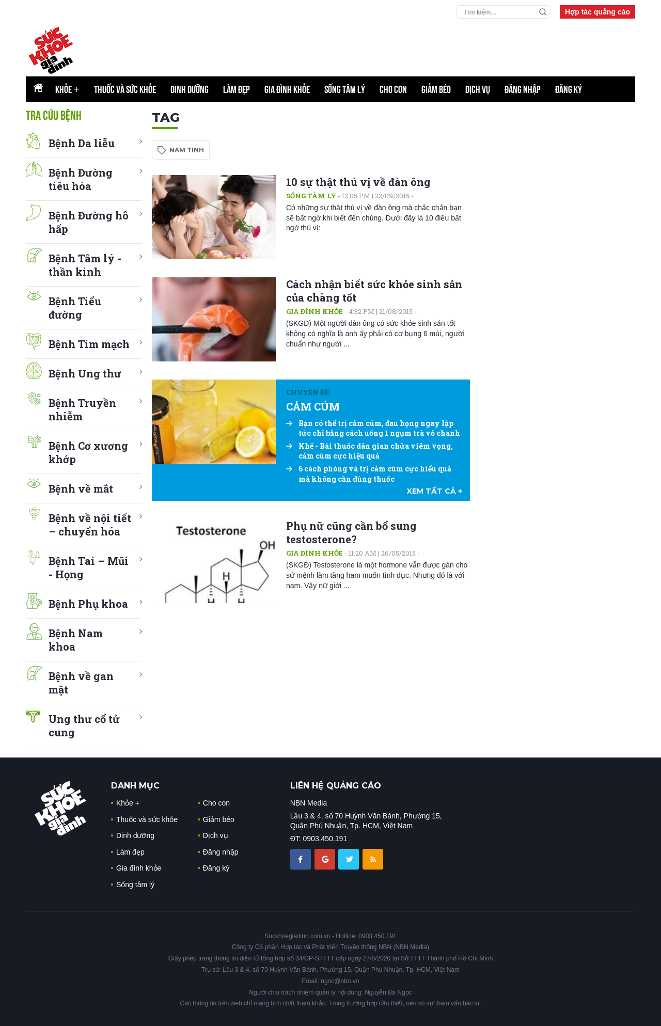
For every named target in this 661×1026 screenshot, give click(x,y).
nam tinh (186, 150)
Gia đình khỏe (287, 89)
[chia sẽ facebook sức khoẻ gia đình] (301, 859)
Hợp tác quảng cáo (597, 12)
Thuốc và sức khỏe (125, 89)
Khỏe (67, 89)
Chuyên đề (307, 392)
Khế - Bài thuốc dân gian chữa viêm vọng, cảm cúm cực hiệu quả (369, 451)
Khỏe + (127, 803)
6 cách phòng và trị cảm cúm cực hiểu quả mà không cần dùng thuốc (368, 474)
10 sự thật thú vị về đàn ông (358, 181)
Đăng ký (568, 89)
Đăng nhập (523, 89)
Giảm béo (436, 89)
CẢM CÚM (313, 406)
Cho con (393, 89)
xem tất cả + (434, 491)
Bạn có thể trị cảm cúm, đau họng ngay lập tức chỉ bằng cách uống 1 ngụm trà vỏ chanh (373, 428)
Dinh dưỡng (189, 89)
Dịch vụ (477, 89)
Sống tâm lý (344, 89)
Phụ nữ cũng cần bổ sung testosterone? (351, 532)
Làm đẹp (236, 89)
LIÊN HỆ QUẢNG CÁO (335, 786)
